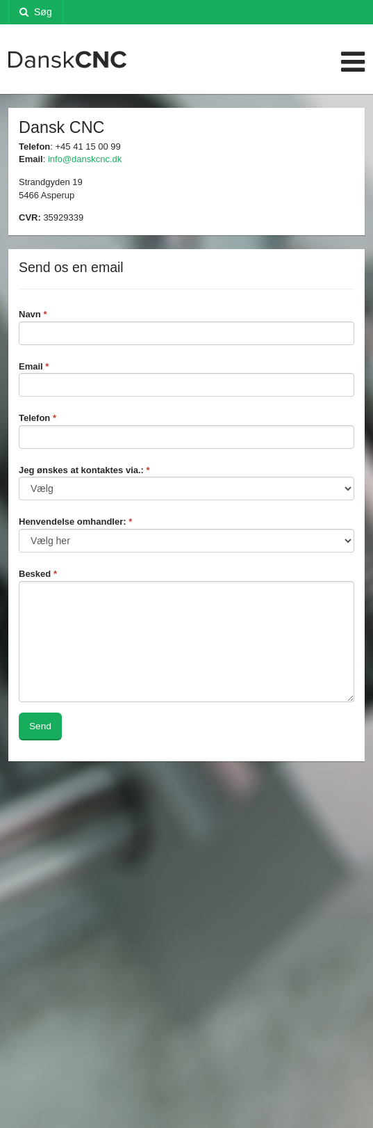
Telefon (37, 418)
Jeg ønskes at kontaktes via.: (84, 470)
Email (34, 366)
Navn (33, 314)
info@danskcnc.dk (85, 159)
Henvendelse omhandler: (75, 521)
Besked (38, 574)
